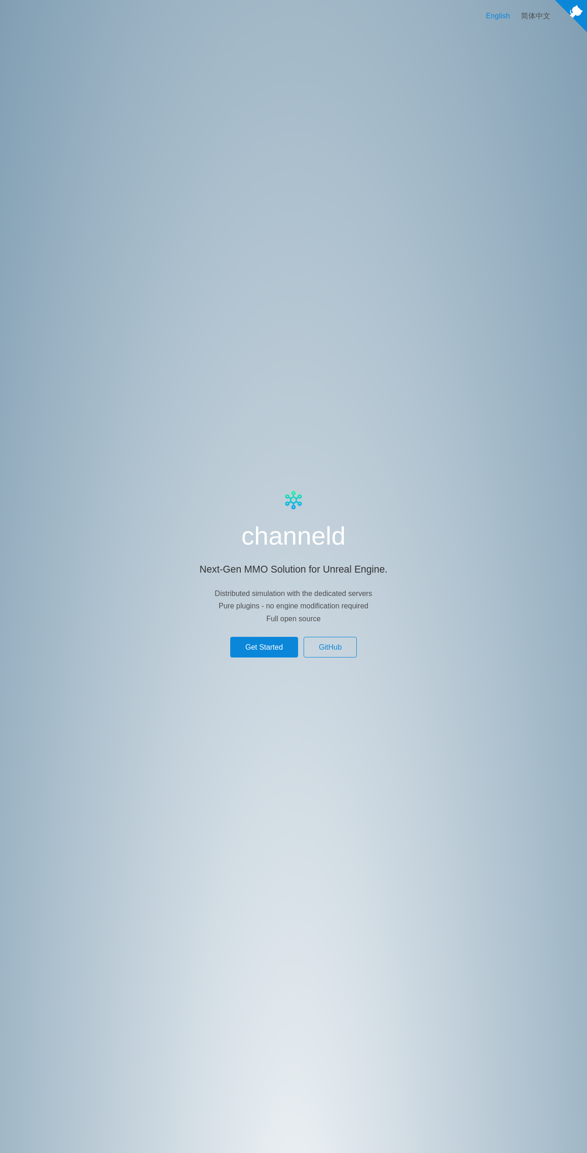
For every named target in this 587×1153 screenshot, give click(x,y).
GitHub (330, 647)
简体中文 (535, 16)
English (498, 16)
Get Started (264, 647)
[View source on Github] (571, 18)
